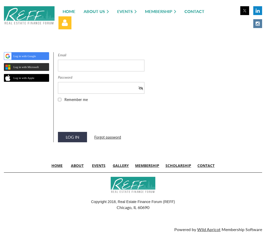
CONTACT (206, 165)
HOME (57, 165)
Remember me (76, 99)
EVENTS (98, 165)
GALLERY (121, 165)
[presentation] (97, 119)
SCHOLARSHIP (178, 165)
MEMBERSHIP (147, 165)
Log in (64, 22)
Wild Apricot (209, 229)
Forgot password (107, 137)
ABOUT (77, 165)
